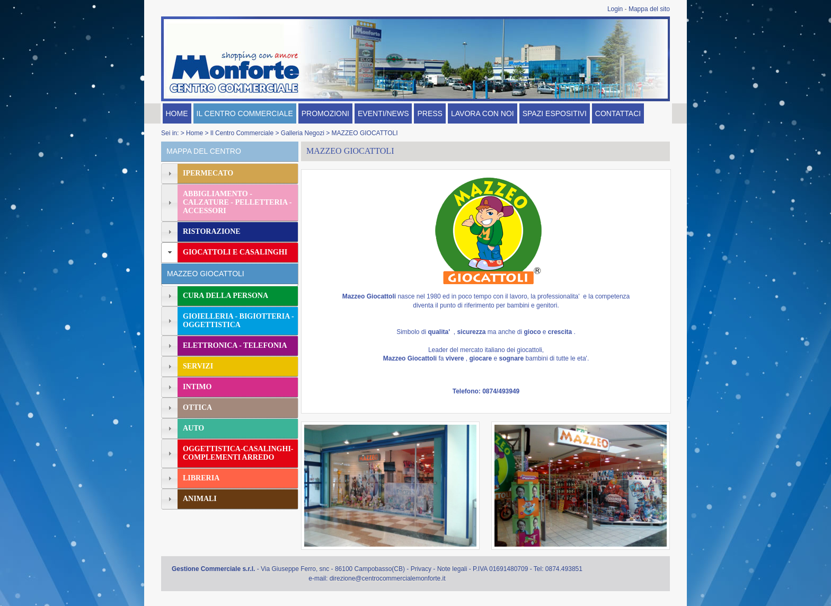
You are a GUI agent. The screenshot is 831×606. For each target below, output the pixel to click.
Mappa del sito (649, 9)
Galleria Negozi (302, 133)
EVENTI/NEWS (383, 113)
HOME (177, 113)
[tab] (229, 173)
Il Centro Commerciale (241, 133)
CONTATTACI (618, 113)
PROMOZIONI (325, 113)
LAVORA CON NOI (482, 113)
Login (615, 9)
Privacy (421, 569)
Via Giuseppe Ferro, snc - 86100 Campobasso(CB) (333, 569)
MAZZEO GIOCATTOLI (365, 133)
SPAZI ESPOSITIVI (555, 113)
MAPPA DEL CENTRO (203, 151)
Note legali (452, 569)
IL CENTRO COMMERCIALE (245, 113)
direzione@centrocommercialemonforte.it (388, 578)
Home (194, 133)
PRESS (429, 113)
